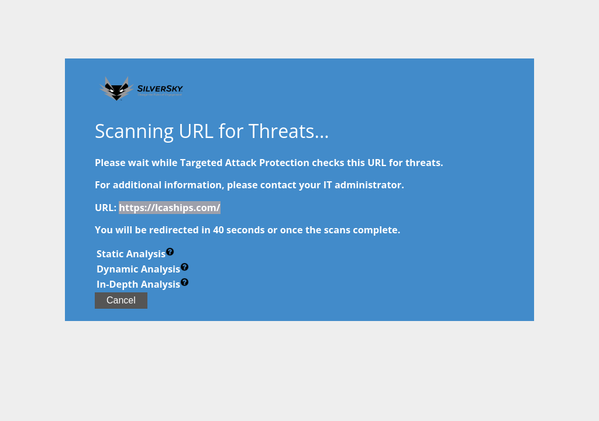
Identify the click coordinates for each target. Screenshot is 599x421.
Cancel (121, 300)
